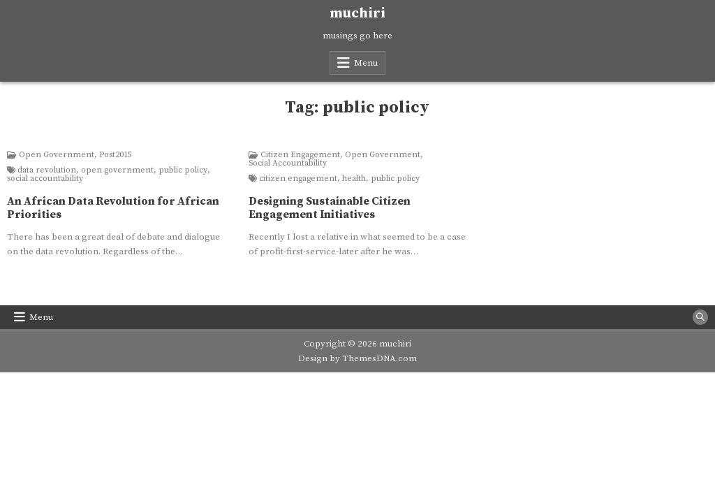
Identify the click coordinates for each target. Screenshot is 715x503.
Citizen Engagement (300, 155)
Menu (366, 62)
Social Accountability (288, 163)
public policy (183, 170)
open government (117, 170)
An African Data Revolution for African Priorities (113, 207)
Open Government (56, 155)
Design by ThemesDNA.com (357, 358)
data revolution (46, 170)
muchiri (357, 13)
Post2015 (115, 155)
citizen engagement (298, 179)
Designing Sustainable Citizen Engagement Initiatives (330, 207)
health (354, 179)
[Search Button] (700, 317)
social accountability (45, 179)
